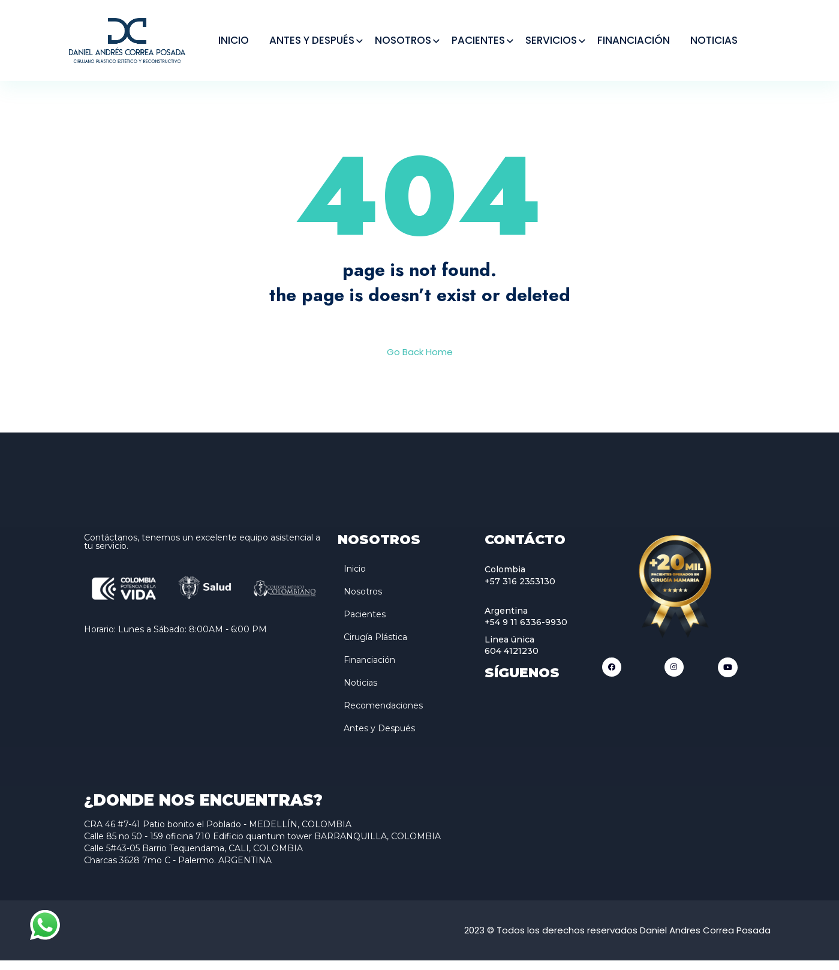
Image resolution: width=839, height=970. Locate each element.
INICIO (233, 40)
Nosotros (363, 601)
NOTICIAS (714, 40)
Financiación (369, 669)
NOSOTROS (403, 40)
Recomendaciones (383, 715)
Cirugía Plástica (375, 646)
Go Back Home (420, 361)
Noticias (360, 692)
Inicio (355, 578)
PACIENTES (478, 40)
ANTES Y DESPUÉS (311, 40)
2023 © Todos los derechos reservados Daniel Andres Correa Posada (617, 939)
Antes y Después (379, 737)
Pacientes (365, 623)
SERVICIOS (551, 40)
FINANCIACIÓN (633, 40)
